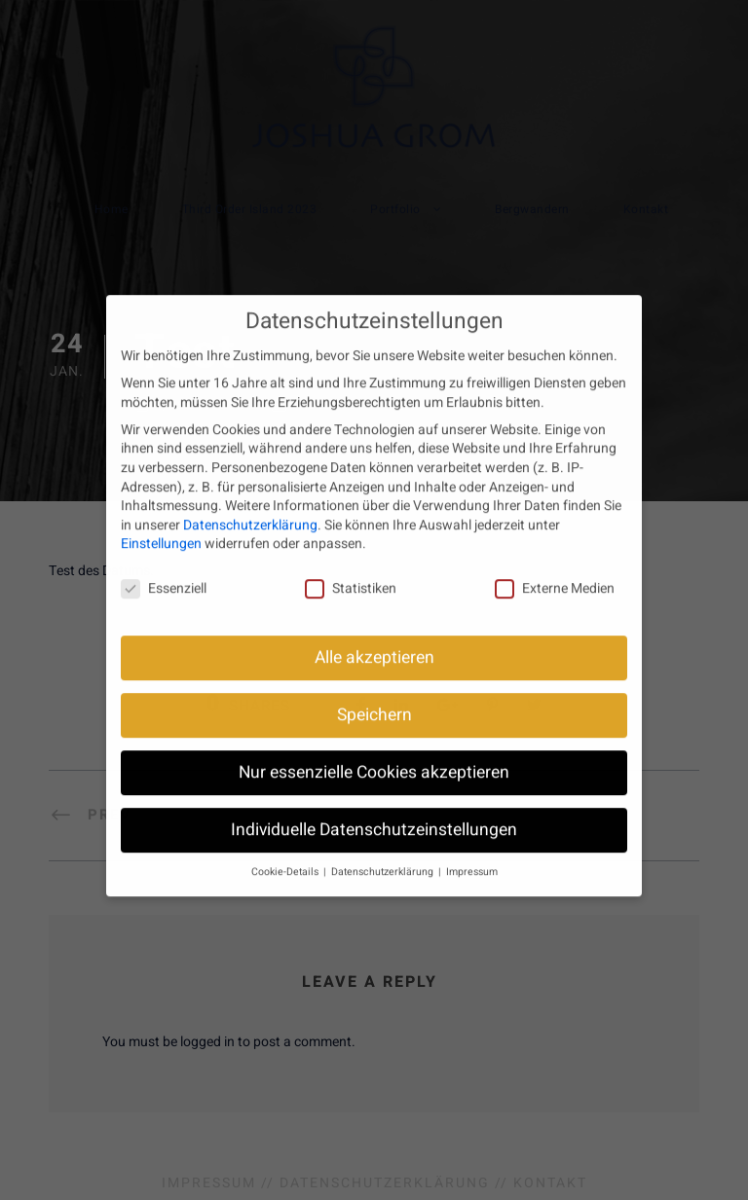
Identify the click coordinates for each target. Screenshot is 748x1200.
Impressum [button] (472, 856)
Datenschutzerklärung (250, 509)
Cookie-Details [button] (286, 856)
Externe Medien (555, 573)
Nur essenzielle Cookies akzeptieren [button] (374, 757)
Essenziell (163, 573)
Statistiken (350, 573)
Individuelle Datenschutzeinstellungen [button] (374, 814)
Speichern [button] (374, 699)
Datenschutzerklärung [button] (383, 856)
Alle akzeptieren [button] (374, 642)
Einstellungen (161, 528)
